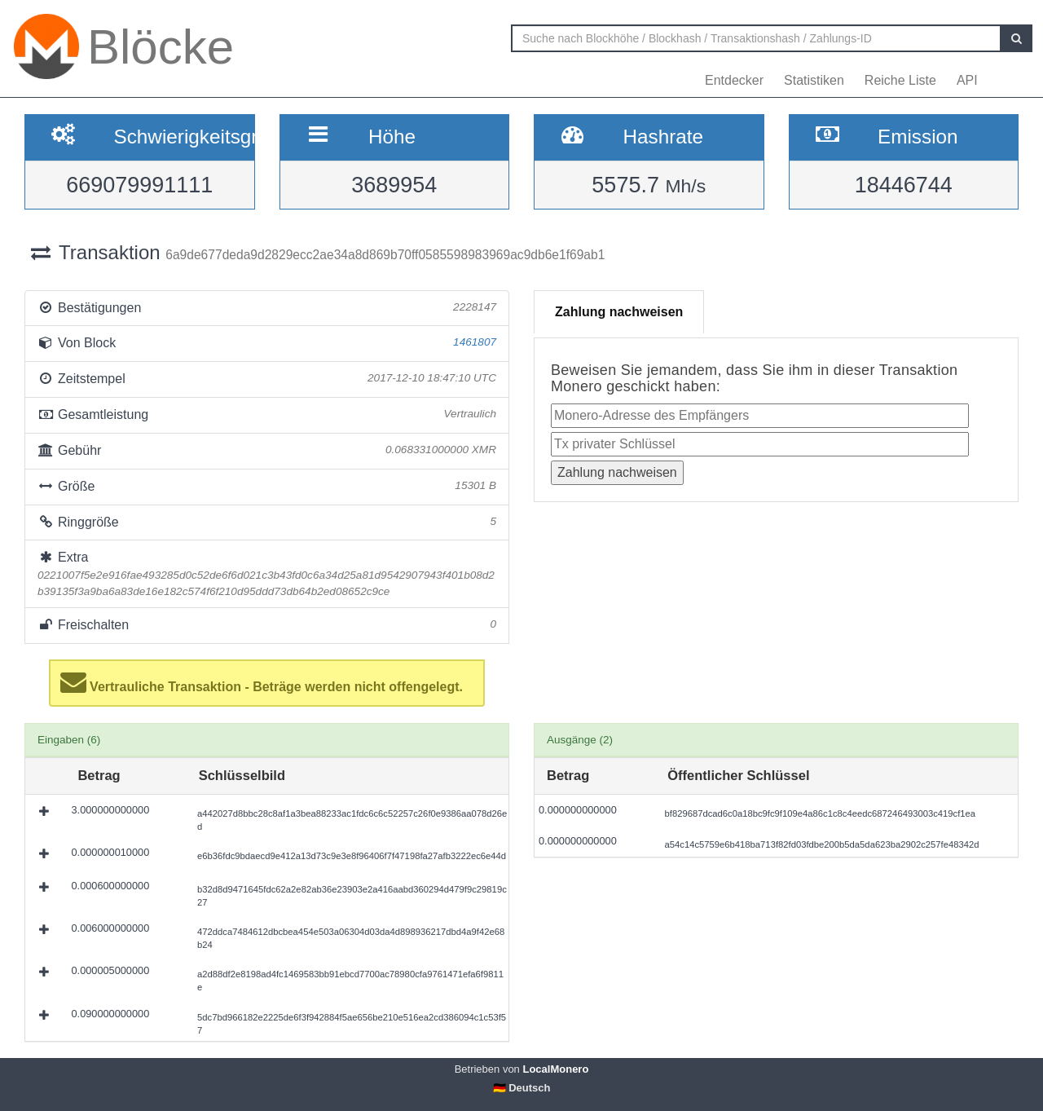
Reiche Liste (900, 80)
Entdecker (734, 80)
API (967, 80)
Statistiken (814, 80)
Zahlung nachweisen (619, 312)
